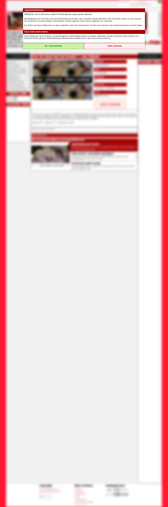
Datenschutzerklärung (100, 38)
